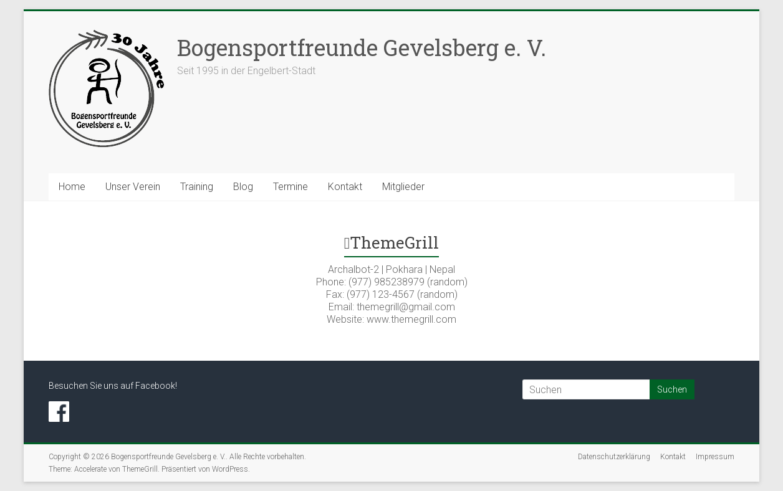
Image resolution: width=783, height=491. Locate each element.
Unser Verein (132, 187)
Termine (290, 187)
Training (196, 187)
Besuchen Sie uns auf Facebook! (113, 386)
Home (72, 187)
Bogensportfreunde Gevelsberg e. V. (361, 47)
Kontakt (345, 187)
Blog (243, 187)
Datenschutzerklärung (614, 456)
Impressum (715, 456)
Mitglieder (403, 187)
